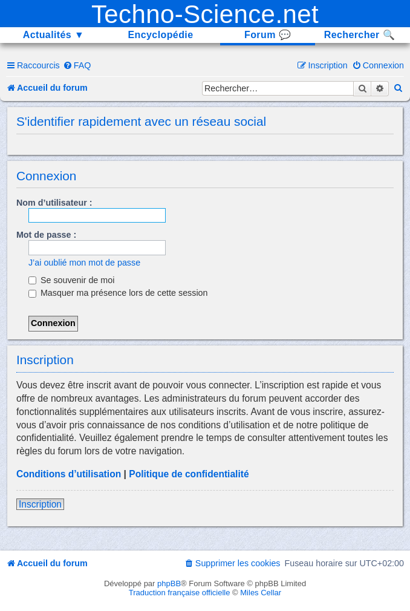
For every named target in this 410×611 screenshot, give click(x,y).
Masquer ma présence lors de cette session (118, 293)
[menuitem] (77, 65)
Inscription (40, 504)
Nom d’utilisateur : (54, 202)
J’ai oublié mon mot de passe (84, 262)
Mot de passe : (46, 235)
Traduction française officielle (179, 592)
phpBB (169, 583)
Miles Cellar (260, 592)
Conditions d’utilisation (68, 474)
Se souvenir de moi (71, 280)
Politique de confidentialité (189, 474)
